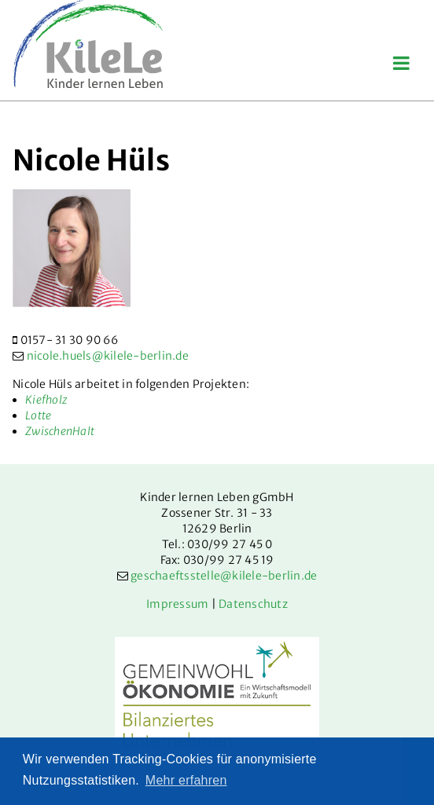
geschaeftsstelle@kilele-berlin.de (224, 576)
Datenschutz (253, 604)
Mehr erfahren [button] (186, 780)
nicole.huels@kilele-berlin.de (108, 356)
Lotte (38, 415)
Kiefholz (46, 400)
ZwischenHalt (59, 431)
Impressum (177, 604)
